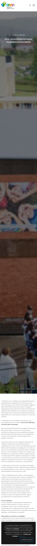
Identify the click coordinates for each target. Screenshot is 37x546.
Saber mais (21, 536)
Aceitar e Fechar (27, 540)
